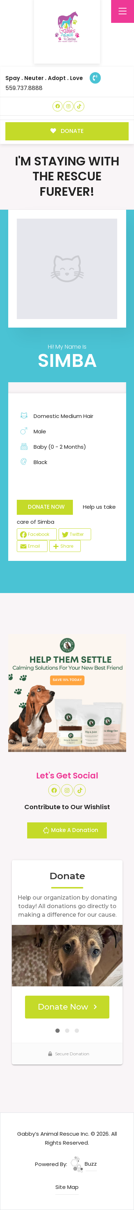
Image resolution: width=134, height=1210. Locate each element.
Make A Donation (70, 831)
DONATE (67, 131)
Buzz (83, 1163)
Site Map (67, 1187)
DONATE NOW (46, 507)
